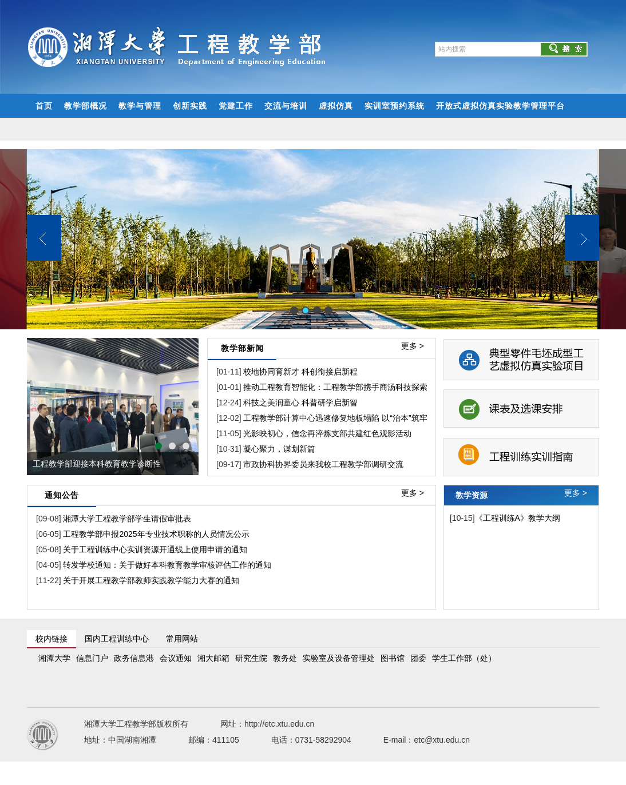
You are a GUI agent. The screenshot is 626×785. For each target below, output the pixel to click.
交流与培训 (285, 105)
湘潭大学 (54, 658)
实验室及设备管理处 (339, 658)
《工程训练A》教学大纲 (517, 518)
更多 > (412, 345)
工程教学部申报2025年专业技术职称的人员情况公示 (155, 534)
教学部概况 (85, 105)
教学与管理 (139, 105)
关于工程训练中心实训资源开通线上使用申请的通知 (154, 549)
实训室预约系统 (394, 105)
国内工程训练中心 (117, 638)
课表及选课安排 (521, 404)
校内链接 (51, 638)
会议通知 (176, 658)
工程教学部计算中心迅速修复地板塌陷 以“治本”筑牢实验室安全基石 (363, 418)
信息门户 (92, 658)
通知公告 (62, 495)
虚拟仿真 (336, 105)
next (184, 406)
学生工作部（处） (464, 658)
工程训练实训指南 (521, 449)
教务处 (285, 658)
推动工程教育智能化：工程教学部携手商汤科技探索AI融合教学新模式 (367, 387)
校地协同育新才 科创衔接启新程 (300, 371)
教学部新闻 (242, 348)
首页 (44, 105)
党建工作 (236, 105)
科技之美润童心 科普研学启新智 (300, 402)
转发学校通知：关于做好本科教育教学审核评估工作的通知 (166, 564)
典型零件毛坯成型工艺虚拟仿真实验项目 (521, 358)
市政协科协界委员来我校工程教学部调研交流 (323, 464)
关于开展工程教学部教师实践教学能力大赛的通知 (150, 580)
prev (41, 406)
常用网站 (182, 638)
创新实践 (190, 105)
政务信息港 (134, 658)
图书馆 (393, 658)
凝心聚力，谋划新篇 (279, 448)
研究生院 (251, 658)
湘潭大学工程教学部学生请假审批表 (126, 518)
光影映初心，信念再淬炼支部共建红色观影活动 (327, 433)
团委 (418, 658)
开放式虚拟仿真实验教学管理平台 (500, 105)
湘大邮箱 (213, 658)
